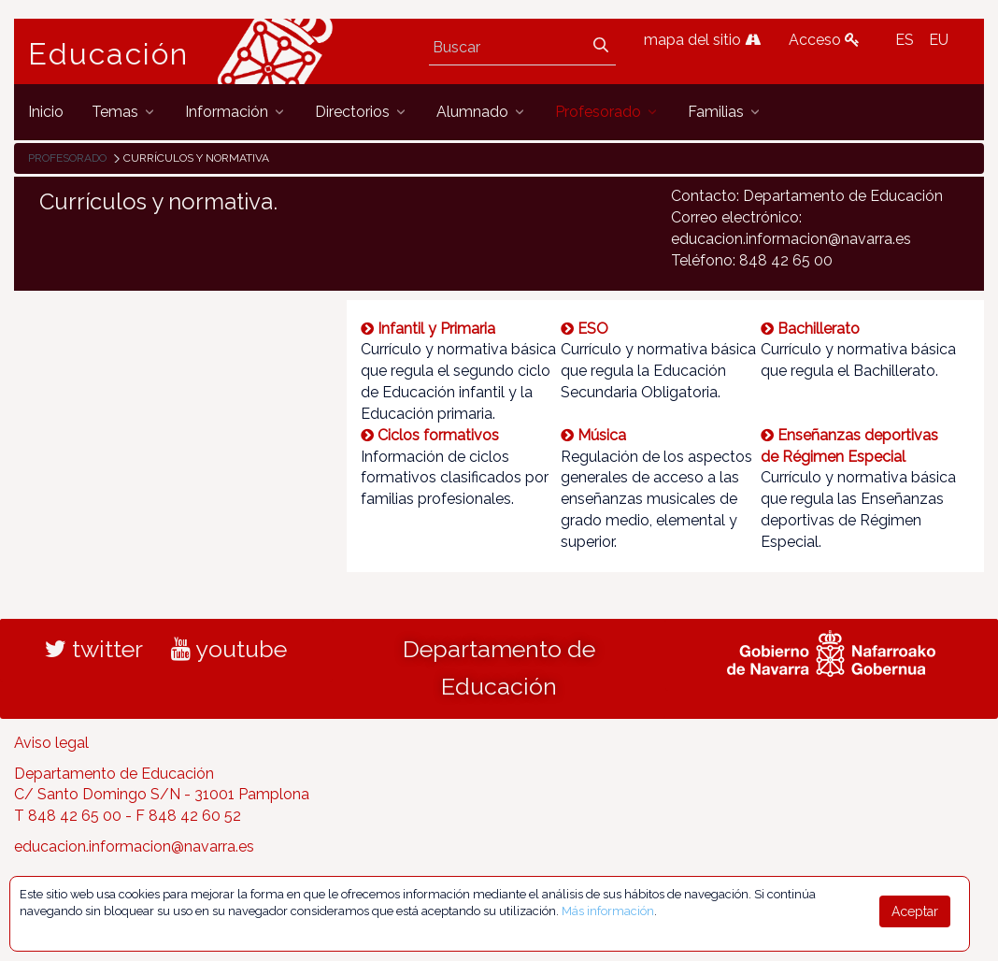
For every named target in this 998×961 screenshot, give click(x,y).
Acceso (824, 40)
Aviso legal (51, 743)
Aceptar (914, 911)
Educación (108, 54)
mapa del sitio (702, 40)
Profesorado (67, 158)
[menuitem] (46, 111)
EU (938, 40)
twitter (94, 649)
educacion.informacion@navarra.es (134, 846)
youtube (229, 649)
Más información (608, 911)
